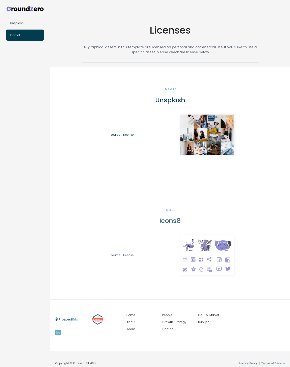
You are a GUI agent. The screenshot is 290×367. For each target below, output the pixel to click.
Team (130, 330)
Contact (168, 330)
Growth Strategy (174, 323)
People (167, 316)
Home (130, 316)
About (131, 323)
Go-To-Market (208, 316)
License (128, 135)
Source (115, 135)
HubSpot (204, 323)
